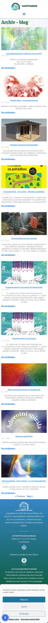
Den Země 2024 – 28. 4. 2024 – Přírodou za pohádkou (24, 192)
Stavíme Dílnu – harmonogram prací (24, 100)
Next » (30, 496)
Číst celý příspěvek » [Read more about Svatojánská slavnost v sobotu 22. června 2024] (8, 68)
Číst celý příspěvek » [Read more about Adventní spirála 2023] (8, 449)
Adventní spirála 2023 (24, 436)
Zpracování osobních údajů (30, 619)
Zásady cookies (14, 619)
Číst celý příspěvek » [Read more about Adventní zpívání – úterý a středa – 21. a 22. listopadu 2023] (8, 493)
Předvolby (24, 613)
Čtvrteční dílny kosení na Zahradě (24, 238)
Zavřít (24, 606)
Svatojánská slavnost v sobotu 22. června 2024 (24, 54)
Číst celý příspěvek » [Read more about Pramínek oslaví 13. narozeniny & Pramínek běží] (8, 306)
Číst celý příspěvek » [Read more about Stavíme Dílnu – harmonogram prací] (8, 113)
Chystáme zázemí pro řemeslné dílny (24, 145)
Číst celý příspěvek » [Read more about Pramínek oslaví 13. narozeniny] (8, 357)
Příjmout (24, 599)
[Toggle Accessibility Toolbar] (5, 617)
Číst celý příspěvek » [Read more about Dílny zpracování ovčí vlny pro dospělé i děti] (8, 404)
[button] (24, 14)
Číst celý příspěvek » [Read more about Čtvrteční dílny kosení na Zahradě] (8, 255)
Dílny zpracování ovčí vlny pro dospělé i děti (24, 390)
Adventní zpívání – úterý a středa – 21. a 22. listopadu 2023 (24, 481)
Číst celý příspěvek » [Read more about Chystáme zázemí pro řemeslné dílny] (8, 159)
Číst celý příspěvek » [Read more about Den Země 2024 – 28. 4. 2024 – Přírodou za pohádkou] (8, 206)
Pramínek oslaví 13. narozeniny (24, 338)
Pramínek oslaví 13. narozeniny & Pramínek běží (24, 287)
